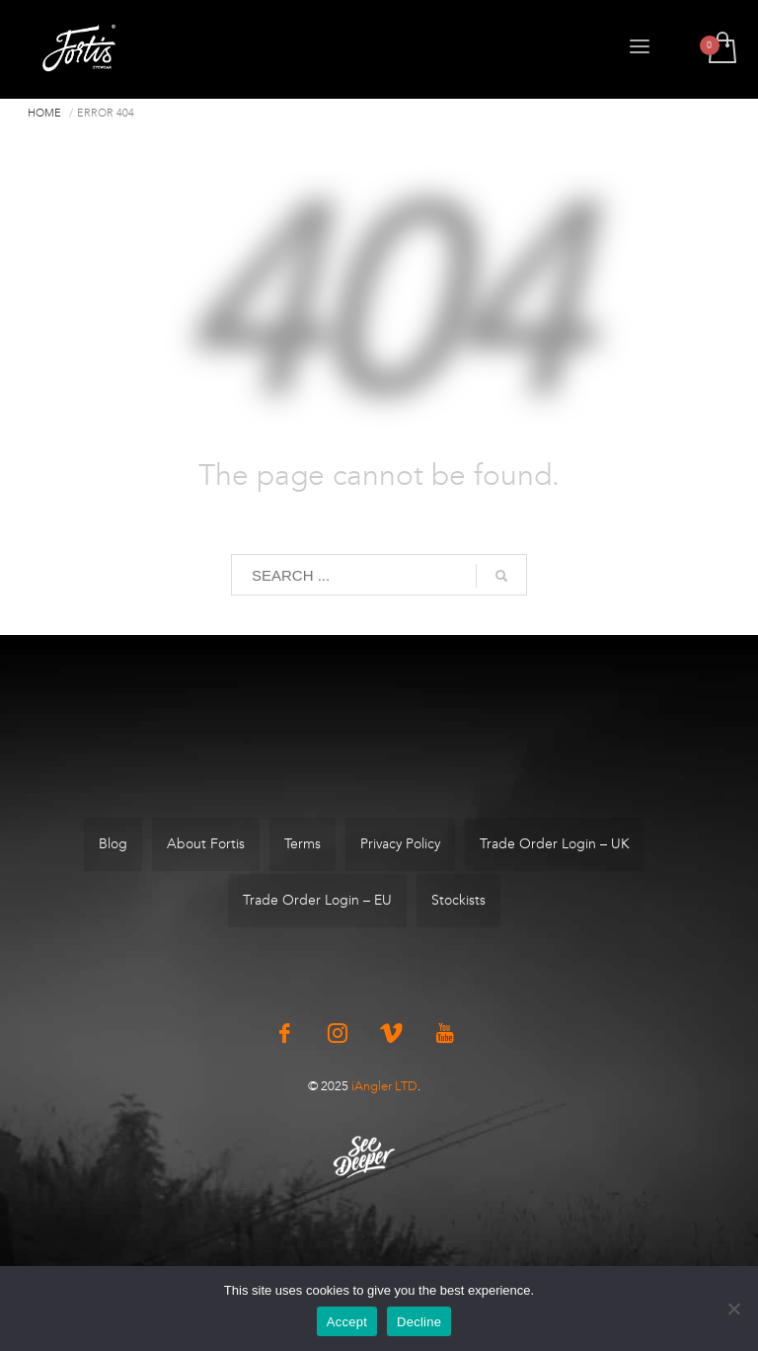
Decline (419, 1321)
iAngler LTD (384, 1085)
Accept (347, 1321)
